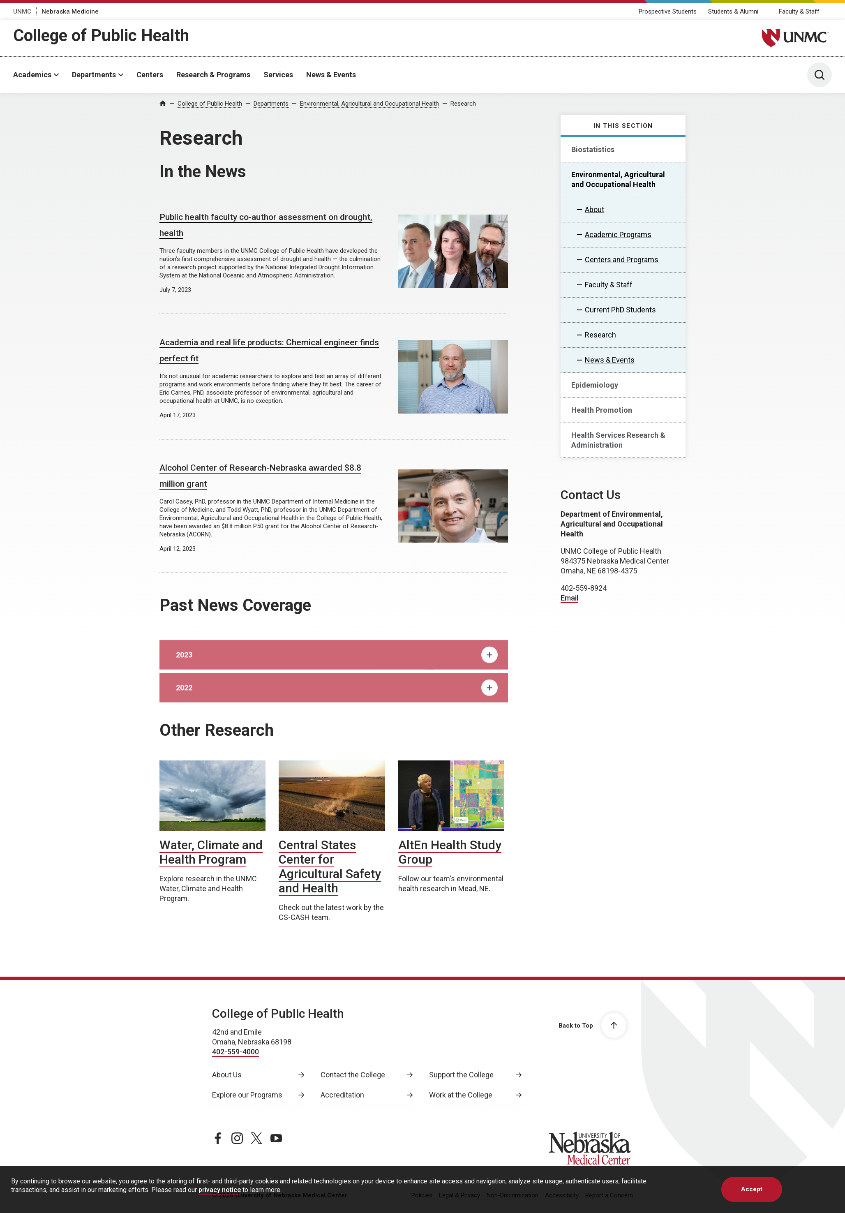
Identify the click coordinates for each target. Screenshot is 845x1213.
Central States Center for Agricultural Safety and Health (330, 866)
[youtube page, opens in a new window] (276, 1138)
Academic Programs (618, 234)
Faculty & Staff (799, 11)
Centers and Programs (621, 259)
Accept (751, 1189)
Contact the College (353, 1074)
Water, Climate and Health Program (211, 852)
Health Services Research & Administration (618, 440)
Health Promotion (601, 410)
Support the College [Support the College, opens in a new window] (461, 1074)
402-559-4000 (235, 1051)
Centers (149, 74)
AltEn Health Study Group (449, 852)
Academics (32, 74)
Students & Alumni (733, 11)
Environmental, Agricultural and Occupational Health (369, 103)
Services (278, 74)
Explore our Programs (247, 1095)
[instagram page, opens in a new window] (237, 1138)
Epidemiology (594, 385)
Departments (94, 74)
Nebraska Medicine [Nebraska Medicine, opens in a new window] (70, 11)
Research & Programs (213, 74)
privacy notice (220, 1190)
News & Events (331, 74)
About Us (227, 1074)
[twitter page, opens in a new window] (256, 1138)
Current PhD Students (620, 309)
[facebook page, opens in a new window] (218, 1138)
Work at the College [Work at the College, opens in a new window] (460, 1095)
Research (463, 103)
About (594, 209)
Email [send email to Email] (569, 598)
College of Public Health (101, 35)
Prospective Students (668, 11)
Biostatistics (592, 149)
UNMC (22, 11)
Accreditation (342, 1095)
